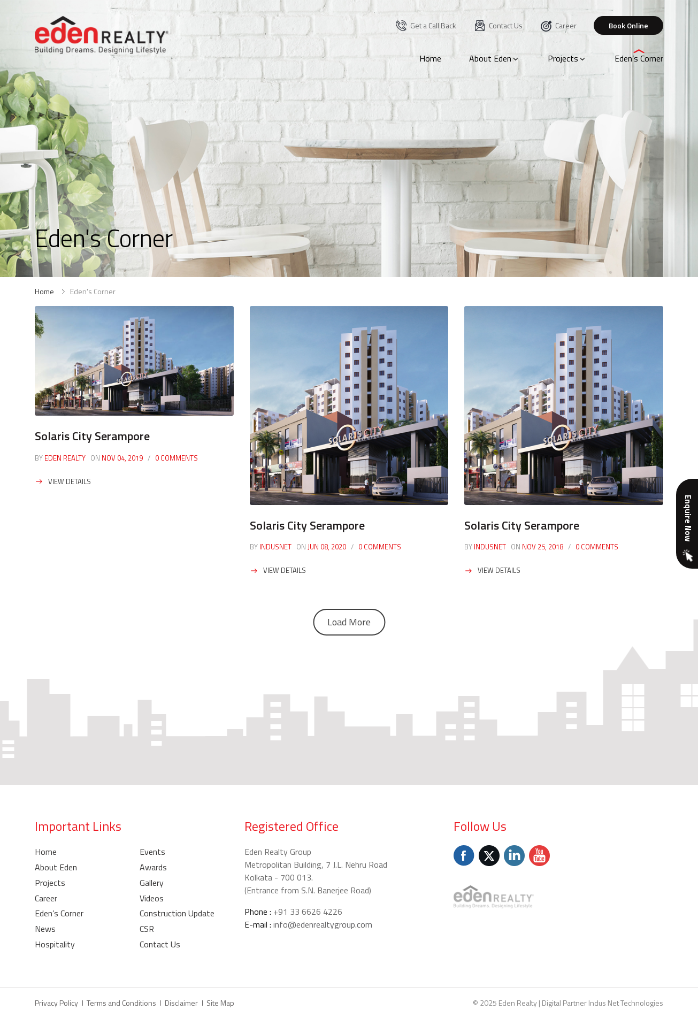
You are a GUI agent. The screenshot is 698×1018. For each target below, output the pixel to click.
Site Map (220, 1002)
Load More (349, 622)
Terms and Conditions (121, 1002)
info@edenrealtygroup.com (322, 924)
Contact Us (498, 25)
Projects (567, 58)
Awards (153, 867)
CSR (147, 928)
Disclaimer (181, 1002)
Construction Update (177, 913)
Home (430, 58)
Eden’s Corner (639, 58)
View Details (69, 481)
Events (152, 851)
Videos (152, 898)
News (45, 928)
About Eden (494, 58)
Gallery (152, 882)
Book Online (628, 25)
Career (558, 25)
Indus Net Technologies (625, 1002)
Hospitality (55, 944)
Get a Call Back (425, 25)
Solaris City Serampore (92, 436)
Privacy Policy (56, 1002)
